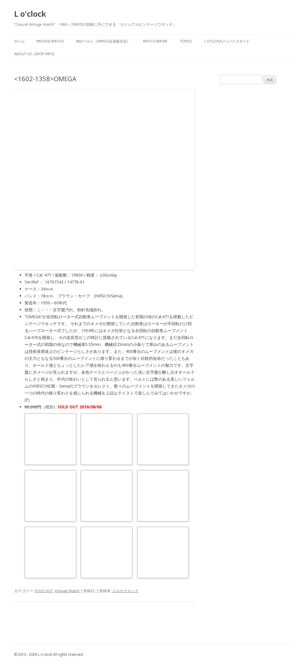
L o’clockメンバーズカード (227, 41)
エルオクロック (125, 590)
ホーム (19, 41)
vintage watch (50, 41)
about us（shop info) (34, 53)
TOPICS (186, 41)
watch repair (155, 41)
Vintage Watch (67, 590)
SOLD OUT (44, 590)
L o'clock (30, 14)
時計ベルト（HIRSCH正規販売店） (103, 41)
